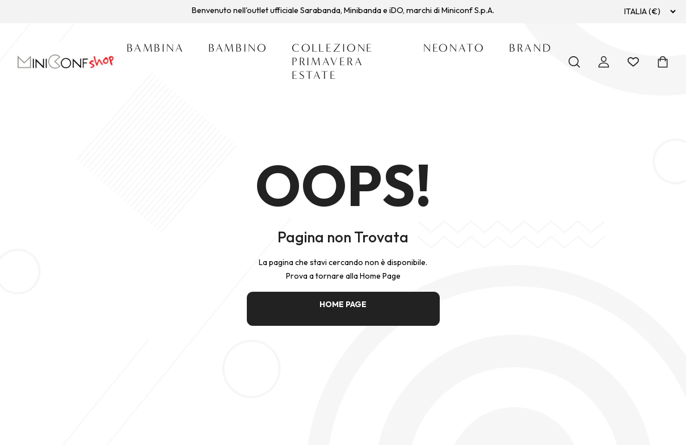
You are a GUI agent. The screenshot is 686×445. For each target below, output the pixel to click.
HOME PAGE (343, 304)
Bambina (155, 47)
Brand (530, 47)
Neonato (454, 47)
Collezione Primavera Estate (333, 61)
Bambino (238, 47)
